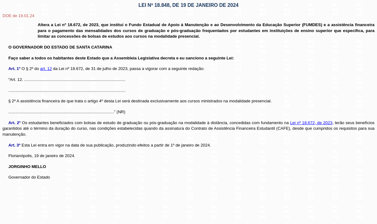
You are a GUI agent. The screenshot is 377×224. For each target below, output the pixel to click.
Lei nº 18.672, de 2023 (311, 122)
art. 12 (46, 68)
